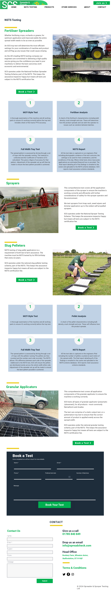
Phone (16, 473)
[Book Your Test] (54, 504)
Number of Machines (83, 473)
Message (16, 485)
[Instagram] (72, 574)
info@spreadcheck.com (76, 545)
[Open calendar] (69, 477)
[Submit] (45, 581)
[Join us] (101, 3)
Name (16, 462)
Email (58, 462)
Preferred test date (50, 473)
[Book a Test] (26, 92)
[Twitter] (64, 574)
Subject (9, 549)
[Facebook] (68, 574)
